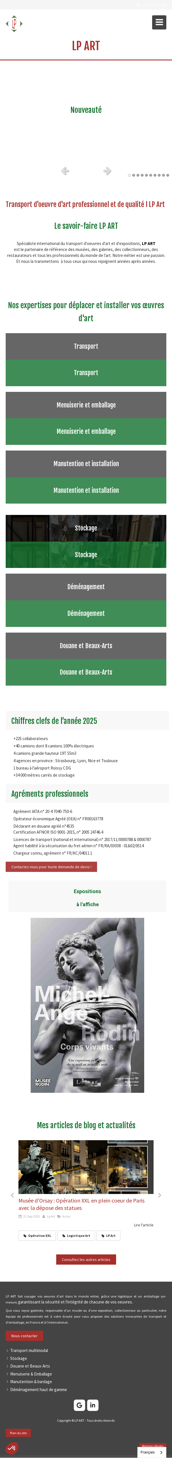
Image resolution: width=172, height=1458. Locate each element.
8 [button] (159, 175)
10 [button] (167, 175)
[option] (86, 111)
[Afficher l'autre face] (86, 359)
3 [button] (138, 175)
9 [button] (163, 175)
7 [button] (155, 175)
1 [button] (129, 175)
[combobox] (151, 1452)
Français (147, 1452)
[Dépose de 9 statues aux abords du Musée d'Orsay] (86, 1167)
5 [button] (146, 175)
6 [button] (150, 175)
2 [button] (133, 175)
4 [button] (142, 175)
